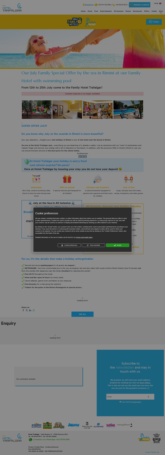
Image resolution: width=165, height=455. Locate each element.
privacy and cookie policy (84, 237)
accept (117, 245)
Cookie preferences (69, 245)
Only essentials (93, 245)
